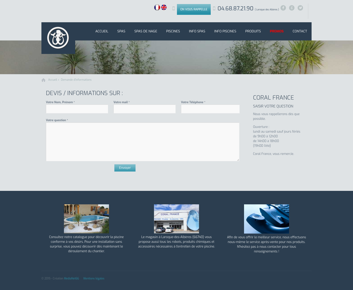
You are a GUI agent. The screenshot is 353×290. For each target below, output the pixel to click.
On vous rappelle (193, 9)
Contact (300, 31)
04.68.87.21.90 (248, 8)
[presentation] (80, 173)
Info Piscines (225, 31)
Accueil (101, 31)
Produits (253, 31)
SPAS (121, 31)
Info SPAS (197, 31)
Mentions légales (93, 278)
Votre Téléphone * (193, 102)
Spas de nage (145, 31)
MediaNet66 (71, 278)
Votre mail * (121, 102)
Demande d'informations (76, 80)
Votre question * (57, 120)
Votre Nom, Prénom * (60, 102)
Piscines (173, 31)
